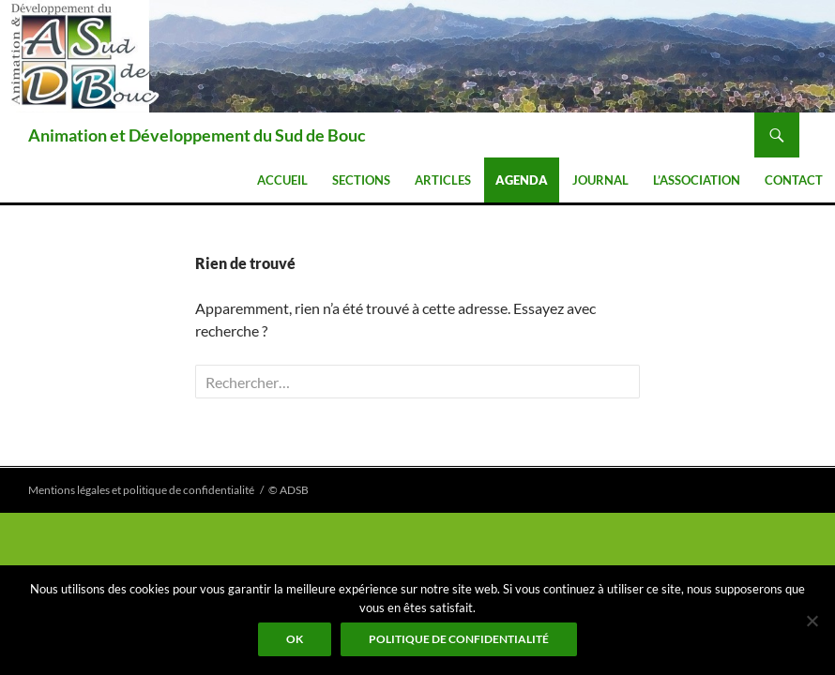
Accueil (282, 180)
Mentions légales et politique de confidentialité (141, 490)
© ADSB (288, 490)
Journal (600, 180)
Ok (294, 639)
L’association (696, 180)
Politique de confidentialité (459, 639)
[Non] (811, 620)
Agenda (521, 180)
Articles (443, 180)
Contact (794, 180)
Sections (361, 180)
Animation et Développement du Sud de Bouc (197, 135)
